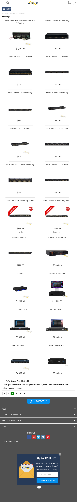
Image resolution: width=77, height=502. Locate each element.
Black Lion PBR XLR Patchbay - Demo (20, 201)
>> (28, 393)
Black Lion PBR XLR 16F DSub (57, 129)
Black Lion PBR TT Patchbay (20, 129)
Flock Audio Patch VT (57, 345)
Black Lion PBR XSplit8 (20, 237)
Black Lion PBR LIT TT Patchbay (20, 57)
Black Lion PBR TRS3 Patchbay (57, 93)
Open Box (19, 232)
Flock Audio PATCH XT (57, 273)
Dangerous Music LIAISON (57, 237)
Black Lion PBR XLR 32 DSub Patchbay (20, 165)
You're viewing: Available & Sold (17, 381)
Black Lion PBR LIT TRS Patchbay (57, 21)
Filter (7, 9)
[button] (46, 458)
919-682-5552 (38, 401)
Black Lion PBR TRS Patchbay (57, 57)
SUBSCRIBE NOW (47, 480)
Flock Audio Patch (20, 309)
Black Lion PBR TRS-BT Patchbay (20, 93)
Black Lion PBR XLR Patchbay (57, 165)
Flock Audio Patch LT (56, 309)
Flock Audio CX (20, 273)
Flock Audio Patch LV (20, 345)
